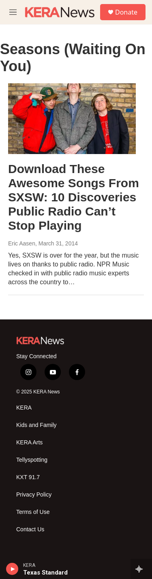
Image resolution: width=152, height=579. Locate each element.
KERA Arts (29, 443)
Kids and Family (36, 425)
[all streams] (141, 569)
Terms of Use (32, 512)
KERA (24, 408)
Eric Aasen (21, 243)
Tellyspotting (31, 460)
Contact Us (30, 529)
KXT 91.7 (28, 477)
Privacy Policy (33, 495)
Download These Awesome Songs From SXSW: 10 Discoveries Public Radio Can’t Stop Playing (73, 197)
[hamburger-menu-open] (12, 12)
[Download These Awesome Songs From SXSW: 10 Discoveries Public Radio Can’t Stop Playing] (72, 118)
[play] (12, 569)
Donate (126, 12)
